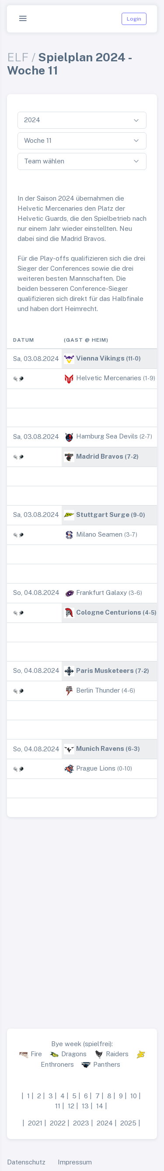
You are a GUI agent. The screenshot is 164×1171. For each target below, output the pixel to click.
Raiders (117, 1054)
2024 (105, 1123)
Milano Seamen (99, 534)
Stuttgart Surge (102, 514)
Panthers (106, 1064)
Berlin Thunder (98, 690)
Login (134, 19)
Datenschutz (26, 1162)
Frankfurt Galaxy (101, 592)
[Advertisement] (82, 919)
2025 (128, 1123)
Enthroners (57, 1064)
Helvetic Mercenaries (108, 378)
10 (133, 1096)
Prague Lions (95, 768)
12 (71, 1106)
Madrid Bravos (99, 456)
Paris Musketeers (105, 670)
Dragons (74, 1054)
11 (57, 1106)
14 (99, 1106)
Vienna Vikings (100, 358)
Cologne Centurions (108, 612)
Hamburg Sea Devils (107, 436)
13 (85, 1106)
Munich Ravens (100, 748)
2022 (58, 1123)
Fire (36, 1054)
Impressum (75, 1162)
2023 (81, 1123)
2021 (35, 1123)
